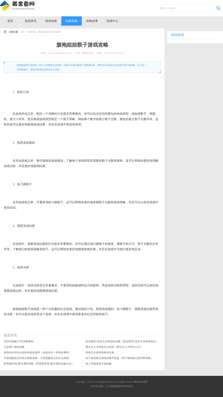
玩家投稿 (71, 20)
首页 (10, 20)
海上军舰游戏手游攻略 (98, 363)
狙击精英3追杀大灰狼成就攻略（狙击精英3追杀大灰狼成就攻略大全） (125, 341)
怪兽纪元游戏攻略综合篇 (99, 352)
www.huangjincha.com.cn (60, 53)
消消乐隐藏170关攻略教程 (19, 341)
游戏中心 (112, 20)
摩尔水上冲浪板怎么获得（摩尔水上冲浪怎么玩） (114, 347)
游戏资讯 (31, 20)
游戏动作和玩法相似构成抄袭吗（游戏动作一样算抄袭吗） (37, 352)
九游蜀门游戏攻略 (14, 347)
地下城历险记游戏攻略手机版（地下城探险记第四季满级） (119, 358)
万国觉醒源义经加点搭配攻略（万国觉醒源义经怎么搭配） (37, 358)
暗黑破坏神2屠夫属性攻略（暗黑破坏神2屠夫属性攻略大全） (39, 363)
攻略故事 (92, 20)
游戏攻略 (51, 20)
